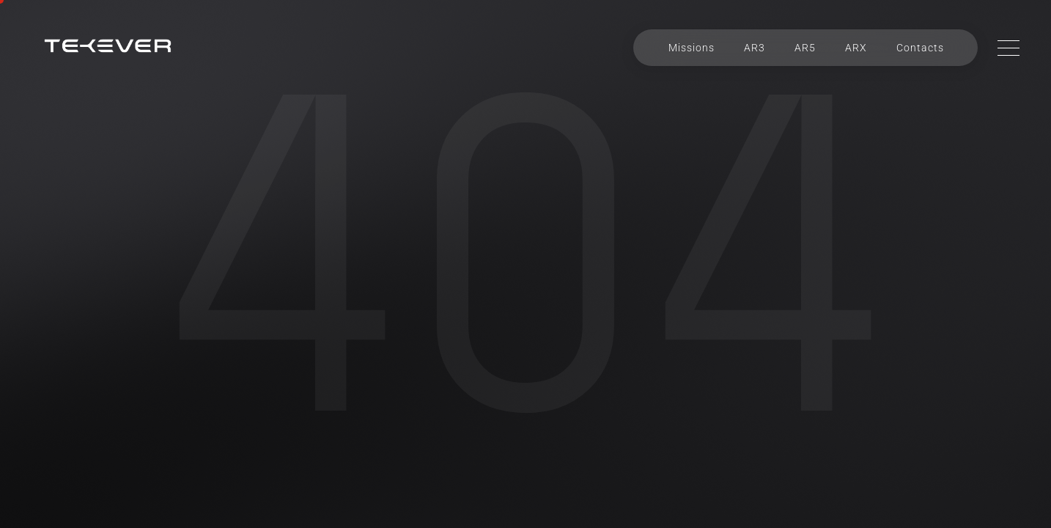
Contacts (920, 48)
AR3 (754, 48)
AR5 (805, 48)
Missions (691, 48)
